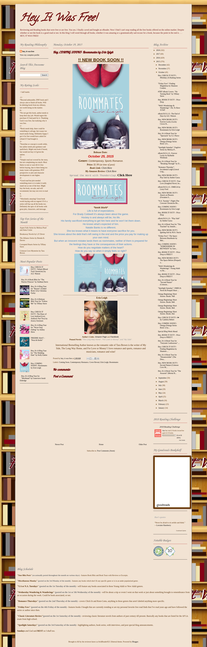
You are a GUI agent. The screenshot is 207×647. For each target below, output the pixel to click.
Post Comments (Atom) (106, 451)
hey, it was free (28, 51)
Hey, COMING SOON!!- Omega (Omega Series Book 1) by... (167, 325)
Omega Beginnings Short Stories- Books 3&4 (167, 307)
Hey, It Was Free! (58, 18)
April (160, 397)
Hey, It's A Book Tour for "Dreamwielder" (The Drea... (167, 357)
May (160, 393)
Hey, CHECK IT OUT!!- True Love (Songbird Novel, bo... (169, 182)
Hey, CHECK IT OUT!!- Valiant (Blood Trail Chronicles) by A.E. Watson (39, 270)
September (162, 378)
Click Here (107, 168)
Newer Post (59, 444)
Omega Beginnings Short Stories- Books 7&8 (167, 295)
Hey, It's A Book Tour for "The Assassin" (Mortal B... (169, 372)
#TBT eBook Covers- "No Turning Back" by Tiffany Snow (168, 94)
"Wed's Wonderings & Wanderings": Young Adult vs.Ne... (169, 268)
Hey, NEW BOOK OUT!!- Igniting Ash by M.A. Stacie (169, 231)
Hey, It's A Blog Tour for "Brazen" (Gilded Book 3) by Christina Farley (39, 289)
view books (182, 440)
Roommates (113, 362)
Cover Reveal (94, 362)
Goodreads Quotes (181, 530)
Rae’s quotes (160, 517)
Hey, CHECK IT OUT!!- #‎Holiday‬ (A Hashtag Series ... (169, 77)
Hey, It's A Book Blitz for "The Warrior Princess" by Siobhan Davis (34, 281)
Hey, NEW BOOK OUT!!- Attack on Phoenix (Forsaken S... (168, 195)
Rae (163, 431)
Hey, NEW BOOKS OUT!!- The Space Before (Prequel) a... (169, 260)
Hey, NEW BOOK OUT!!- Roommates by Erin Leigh (169, 129)
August (161, 382)
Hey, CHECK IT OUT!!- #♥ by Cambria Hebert (168, 319)
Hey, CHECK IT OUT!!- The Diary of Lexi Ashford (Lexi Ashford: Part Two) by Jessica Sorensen (39, 316)
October (161, 72)
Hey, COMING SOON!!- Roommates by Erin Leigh (39, 365)
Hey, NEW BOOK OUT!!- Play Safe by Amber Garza (169, 176)
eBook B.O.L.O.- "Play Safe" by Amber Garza (169, 219)
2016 (158, 58)
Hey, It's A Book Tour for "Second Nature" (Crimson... (167, 282)
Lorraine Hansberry (163, 525)
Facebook (114, 337)
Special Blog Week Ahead (167, 331)
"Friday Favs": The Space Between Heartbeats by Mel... (167, 238)
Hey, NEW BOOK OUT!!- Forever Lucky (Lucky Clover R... (168, 122)
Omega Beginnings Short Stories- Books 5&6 (167, 301)
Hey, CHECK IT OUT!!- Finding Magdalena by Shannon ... (167, 349)
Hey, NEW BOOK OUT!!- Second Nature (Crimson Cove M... (168, 365)
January (161, 408)
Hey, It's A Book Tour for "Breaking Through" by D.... (169, 162)
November (162, 69)
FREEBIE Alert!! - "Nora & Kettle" (38, 339)
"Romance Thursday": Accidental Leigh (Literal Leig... (168, 169)
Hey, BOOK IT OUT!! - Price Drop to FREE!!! (169, 253)
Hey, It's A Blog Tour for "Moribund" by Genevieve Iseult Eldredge (32, 378)
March (161, 401)
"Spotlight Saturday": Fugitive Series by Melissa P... (169, 148)
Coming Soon (64, 362)
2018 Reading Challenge (170, 427)
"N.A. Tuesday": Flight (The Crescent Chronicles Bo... (168, 202)
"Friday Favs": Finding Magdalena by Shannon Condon (168, 86)
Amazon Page (101, 337)
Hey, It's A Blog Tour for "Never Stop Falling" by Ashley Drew (39, 328)
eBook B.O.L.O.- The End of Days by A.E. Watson (169, 115)
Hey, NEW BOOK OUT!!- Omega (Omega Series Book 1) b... (168, 141)
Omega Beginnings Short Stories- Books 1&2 (167, 313)
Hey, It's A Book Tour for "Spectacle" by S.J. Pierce (168, 135)
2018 (158, 50)
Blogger (135, 642)
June (160, 389)
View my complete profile (29, 55)
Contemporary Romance (79, 362)
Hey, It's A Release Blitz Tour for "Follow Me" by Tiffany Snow (39, 301)
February (162, 404)
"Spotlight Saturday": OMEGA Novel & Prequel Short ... (169, 289)
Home (101, 444)
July (160, 385)
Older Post (143, 444)
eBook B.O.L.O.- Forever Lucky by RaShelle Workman (167, 155)
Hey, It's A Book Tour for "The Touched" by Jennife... (169, 225)
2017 (158, 54)
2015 (158, 62)
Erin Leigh (104, 362)
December (162, 65)
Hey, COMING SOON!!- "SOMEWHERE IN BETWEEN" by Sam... (167, 246)
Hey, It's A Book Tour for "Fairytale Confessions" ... (168, 342)
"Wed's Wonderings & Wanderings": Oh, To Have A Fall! (169, 108)
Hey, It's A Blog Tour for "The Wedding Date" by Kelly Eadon (39, 353)
